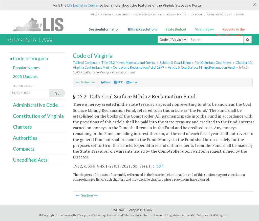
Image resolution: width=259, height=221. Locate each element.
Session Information (104, 29)
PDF (118, 82)
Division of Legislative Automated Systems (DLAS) (185, 215)
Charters (22, 127)
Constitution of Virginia (38, 116)
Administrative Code (35, 105)
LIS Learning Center (83, 5)
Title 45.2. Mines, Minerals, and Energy (128, 63)
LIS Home (118, 210)
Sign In (223, 215)
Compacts (24, 149)
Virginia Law (204, 29)
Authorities (25, 138)
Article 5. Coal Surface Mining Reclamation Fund (201, 67)
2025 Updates (25, 76)
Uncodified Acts (30, 160)
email (132, 82)
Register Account (219, 14)
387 (159, 166)
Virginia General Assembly (109, 14)
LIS (41, 24)
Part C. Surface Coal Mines (213, 63)
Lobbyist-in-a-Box (140, 210)
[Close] (255, 4)
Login (240, 14)
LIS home (196, 14)
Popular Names (26, 67)
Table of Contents (85, 63)
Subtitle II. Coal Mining (175, 63)
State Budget (175, 29)
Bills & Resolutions (142, 29)
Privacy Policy (175, 14)
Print (106, 82)
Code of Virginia (173, 40)
